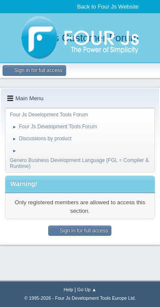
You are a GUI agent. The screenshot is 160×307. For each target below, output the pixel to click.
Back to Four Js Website (108, 6)
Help (68, 289)
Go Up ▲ (86, 289)
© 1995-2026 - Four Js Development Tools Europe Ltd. (80, 298)
